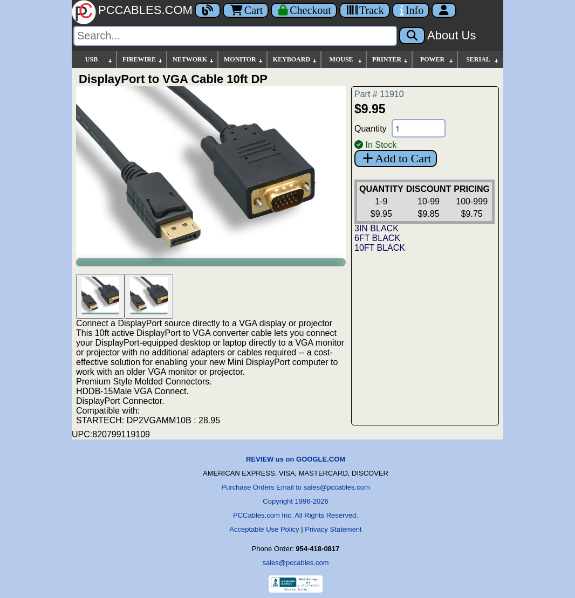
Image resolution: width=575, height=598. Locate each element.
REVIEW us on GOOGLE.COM (295, 459)
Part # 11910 (379, 94)
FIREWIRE (142, 60)
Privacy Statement (333, 529)
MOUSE (346, 60)
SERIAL (482, 60)
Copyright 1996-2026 (295, 501)
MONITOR (244, 60)
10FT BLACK (379, 247)
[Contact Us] (410, 10)
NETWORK (194, 60)
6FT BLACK (377, 238)
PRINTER (390, 60)
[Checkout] (304, 10)
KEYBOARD (295, 60)
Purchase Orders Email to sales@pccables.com (295, 487)
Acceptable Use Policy (264, 529)
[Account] (444, 10)
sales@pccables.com (295, 563)
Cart (246, 10)
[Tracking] (364, 10)
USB (99, 60)
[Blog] (208, 10)
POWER (437, 60)
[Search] (235, 36)
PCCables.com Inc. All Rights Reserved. (295, 515)
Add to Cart (395, 158)
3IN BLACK (376, 228)
